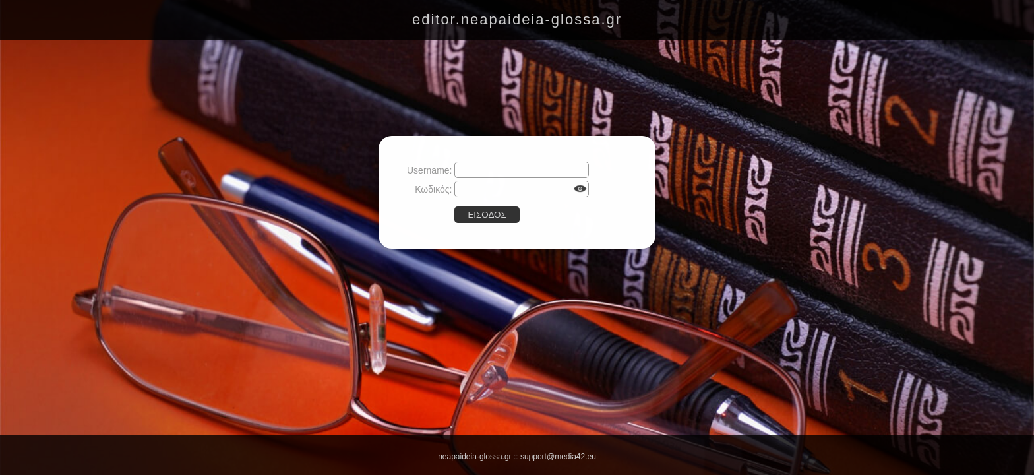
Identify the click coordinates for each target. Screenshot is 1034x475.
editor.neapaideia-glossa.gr (517, 19)
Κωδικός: (433, 189)
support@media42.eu (558, 456)
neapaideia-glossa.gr (474, 456)
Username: (429, 170)
